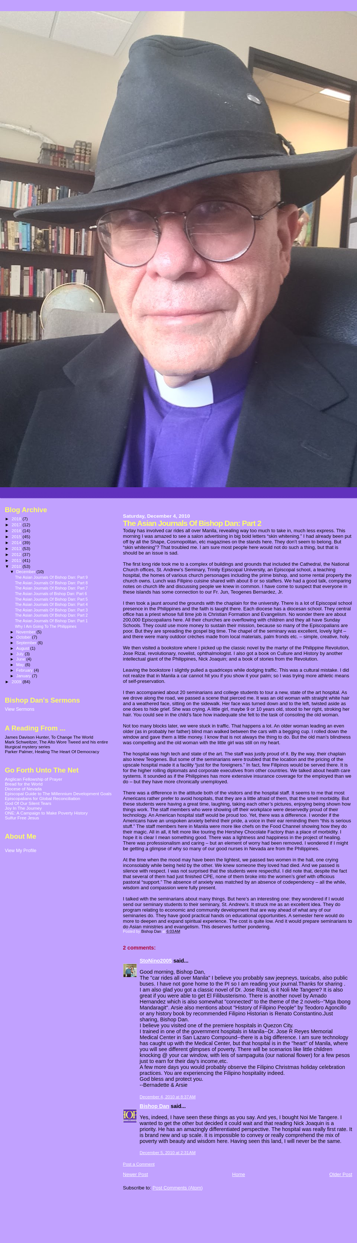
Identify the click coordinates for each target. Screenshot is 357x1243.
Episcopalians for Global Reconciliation (42, 798)
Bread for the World (23, 783)
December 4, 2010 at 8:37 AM (168, 1097)
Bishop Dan (154, 1106)
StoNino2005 (156, 961)
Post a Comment (139, 1164)
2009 (17, 681)
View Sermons (19, 709)
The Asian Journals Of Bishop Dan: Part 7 (51, 588)
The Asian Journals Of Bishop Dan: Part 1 (51, 621)
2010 (17, 566)
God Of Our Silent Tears (28, 803)
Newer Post (135, 1174)
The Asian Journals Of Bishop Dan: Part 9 (51, 577)
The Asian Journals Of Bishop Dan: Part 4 (51, 604)
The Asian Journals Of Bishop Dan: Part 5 (51, 599)
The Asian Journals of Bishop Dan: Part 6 (51, 593)
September (27, 642)
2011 (17, 560)
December (26, 571)
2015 (17, 536)
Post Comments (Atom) (177, 1188)
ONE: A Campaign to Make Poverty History (46, 812)
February (25, 670)
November (26, 632)
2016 (17, 530)
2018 (17, 518)
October (24, 637)
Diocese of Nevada (23, 788)
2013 (17, 548)
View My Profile (20, 850)
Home (238, 1174)
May (20, 664)
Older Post (340, 1174)
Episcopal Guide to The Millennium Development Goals (58, 793)
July (20, 654)
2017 (17, 524)
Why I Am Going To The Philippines (45, 626)
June (21, 659)
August (23, 648)
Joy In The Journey (23, 808)
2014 (17, 542)
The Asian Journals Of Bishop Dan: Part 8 (51, 583)
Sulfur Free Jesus (22, 817)
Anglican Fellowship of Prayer (33, 779)
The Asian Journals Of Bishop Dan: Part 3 (51, 610)
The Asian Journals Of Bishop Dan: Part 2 (51, 615)
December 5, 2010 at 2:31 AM (168, 1152)
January (24, 676)
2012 (17, 554)
